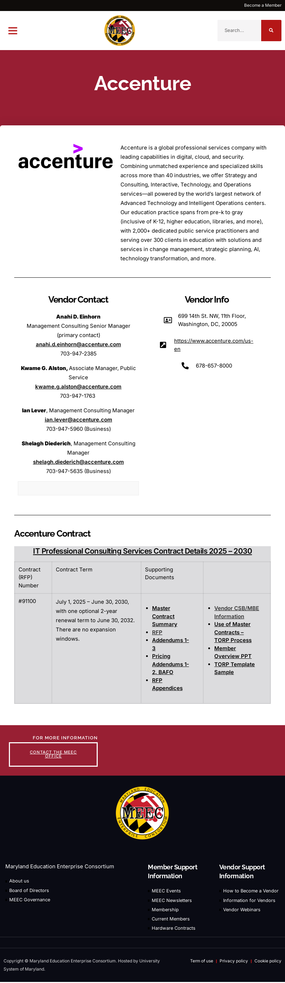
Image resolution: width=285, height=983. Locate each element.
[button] (12, 30)
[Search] (271, 30)
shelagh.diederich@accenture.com (78, 461)
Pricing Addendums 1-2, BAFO (170, 664)
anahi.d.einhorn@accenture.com (78, 344)
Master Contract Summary (164, 616)
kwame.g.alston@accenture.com (78, 386)
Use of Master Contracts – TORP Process (233, 632)
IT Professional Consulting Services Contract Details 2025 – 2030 (142, 551)
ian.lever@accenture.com (78, 419)
